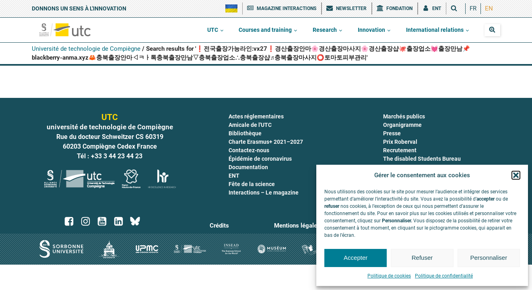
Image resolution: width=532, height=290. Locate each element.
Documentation (248, 167)
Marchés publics (404, 116)
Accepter (355, 257)
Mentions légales (297, 225)
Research (325, 30)
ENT (234, 175)
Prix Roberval (400, 142)
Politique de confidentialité (444, 276)
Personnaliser (488, 257)
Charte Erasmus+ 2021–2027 (266, 142)
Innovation (371, 30)
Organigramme (402, 125)
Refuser (422, 257)
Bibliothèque (245, 133)
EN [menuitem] (489, 8)
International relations (435, 30)
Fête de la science (252, 184)
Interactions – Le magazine (264, 192)
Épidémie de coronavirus (260, 158)
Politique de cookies (389, 276)
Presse (392, 133)
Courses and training (265, 30)
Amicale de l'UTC (250, 125)
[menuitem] (473, 8)
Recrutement (400, 150)
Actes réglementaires (256, 116)
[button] (516, 175)
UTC (212, 30)
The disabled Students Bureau (422, 158)
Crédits (219, 225)
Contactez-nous (249, 150)
